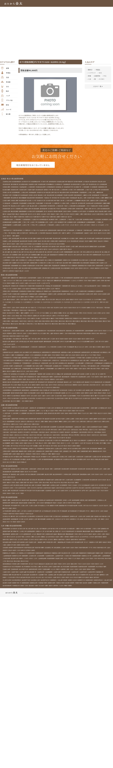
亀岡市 (63, 423)
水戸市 (48, 284)
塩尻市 (96, 370)
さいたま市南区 (16, 303)
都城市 (90, 572)
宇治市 (29, 426)
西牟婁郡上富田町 (25, 462)
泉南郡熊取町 (95, 429)
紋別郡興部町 (16, 192)
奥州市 (9, 236)
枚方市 (59, 440)
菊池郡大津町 (60, 561)
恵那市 (25, 381)
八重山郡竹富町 (7, 586)
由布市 (69, 567)
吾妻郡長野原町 (57, 292)
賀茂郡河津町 (24, 384)
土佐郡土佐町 (82, 519)
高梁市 (5, 485)
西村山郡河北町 (78, 255)
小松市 (5, 345)
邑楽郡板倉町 (24, 295)
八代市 (5, 564)
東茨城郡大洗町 (50, 278)
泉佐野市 (20, 434)
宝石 (7, 86)
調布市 (67, 317)
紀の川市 (9, 464)
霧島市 (92, 580)
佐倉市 (62, 309)
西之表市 (92, 578)
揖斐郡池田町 (45, 378)
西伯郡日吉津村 (15, 471)
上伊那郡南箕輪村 (8, 370)
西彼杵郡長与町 (102, 550)
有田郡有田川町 (68, 462)
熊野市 (5, 412)
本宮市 (73, 269)
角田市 (40, 242)
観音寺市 (9, 511)
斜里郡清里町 (106, 190)
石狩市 (62, 214)
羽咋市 (63, 343)
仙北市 (18, 250)
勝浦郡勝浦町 (34, 503)
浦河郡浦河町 (55, 209)
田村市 (77, 269)
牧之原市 (24, 386)
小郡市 (104, 537)
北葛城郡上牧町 (58, 453)
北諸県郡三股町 (65, 572)
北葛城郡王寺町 (67, 453)
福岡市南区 (62, 542)
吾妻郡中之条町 (52, 295)
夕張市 (75, 206)
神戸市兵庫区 (101, 445)
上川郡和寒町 (65, 190)
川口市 (86, 300)
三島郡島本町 (78, 429)
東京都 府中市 (11, 314)
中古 (105, 76)
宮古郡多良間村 (7, 583)
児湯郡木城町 (57, 570)
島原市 (15, 553)
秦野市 (33, 319)
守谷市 (86, 281)
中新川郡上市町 (26, 340)
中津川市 (38, 381)
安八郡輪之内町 (59, 375)
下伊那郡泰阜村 (7, 359)
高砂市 (82, 445)
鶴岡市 (36, 258)
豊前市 (94, 534)
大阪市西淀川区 (54, 434)
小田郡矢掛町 (70, 482)
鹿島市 (106, 545)
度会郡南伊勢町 (85, 410)
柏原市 (35, 432)
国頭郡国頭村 (90, 583)
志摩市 (38, 412)
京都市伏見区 (44, 426)
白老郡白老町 (16, 212)
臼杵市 (65, 567)
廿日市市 (33, 490)
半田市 (79, 397)
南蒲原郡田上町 (70, 332)
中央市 (54, 356)
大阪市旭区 (42, 434)
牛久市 (5, 284)
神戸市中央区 (19, 448)
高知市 (23, 524)
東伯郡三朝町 (49, 471)
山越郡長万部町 (103, 201)
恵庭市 (66, 214)
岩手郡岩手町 (107, 231)
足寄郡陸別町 (104, 184)
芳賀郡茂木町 (23, 287)
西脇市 (22, 445)
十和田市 (102, 225)
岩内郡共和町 (59, 201)
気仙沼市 (101, 242)
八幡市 (48, 423)
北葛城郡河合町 (40, 453)
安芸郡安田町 (23, 519)
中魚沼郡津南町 (51, 332)
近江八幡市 (90, 415)
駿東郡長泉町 (7, 386)
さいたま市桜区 (36, 303)
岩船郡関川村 (33, 332)
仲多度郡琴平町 (15, 508)
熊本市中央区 (25, 564)
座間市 (9, 319)
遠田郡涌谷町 (108, 239)
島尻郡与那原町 (80, 586)
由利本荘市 (56, 250)
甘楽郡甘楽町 (16, 295)
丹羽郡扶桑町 (98, 392)
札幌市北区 (81, 217)
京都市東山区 (36, 423)
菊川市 (30, 386)
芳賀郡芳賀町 (31, 287)
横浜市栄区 (69, 322)
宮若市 (106, 534)
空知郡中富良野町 (69, 195)
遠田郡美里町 (24, 242)
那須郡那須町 (58, 287)
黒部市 (63, 340)
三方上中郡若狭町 (52, 348)
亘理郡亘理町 (55, 242)
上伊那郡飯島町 (99, 365)
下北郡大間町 (79, 220)
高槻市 (51, 440)
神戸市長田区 (92, 445)
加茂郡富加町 (33, 375)
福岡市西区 (6, 542)
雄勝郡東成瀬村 (7, 247)
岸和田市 (5, 440)
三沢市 (90, 225)
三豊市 (5, 511)
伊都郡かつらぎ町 (36, 462)
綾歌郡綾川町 (63, 508)
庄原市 (12, 490)
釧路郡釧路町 (33, 212)
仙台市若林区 (28, 244)
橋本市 (15, 464)
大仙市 (50, 250)
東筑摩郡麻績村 (62, 359)
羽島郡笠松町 (58, 378)
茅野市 (100, 370)
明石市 (70, 448)
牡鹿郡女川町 (41, 239)
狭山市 (48, 300)
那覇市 (79, 589)
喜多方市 (86, 269)
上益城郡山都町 (97, 559)
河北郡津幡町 (87, 343)
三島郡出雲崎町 (15, 332)
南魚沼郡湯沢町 (61, 332)
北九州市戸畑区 (20, 540)
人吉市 (36, 561)
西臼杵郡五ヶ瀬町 (36, 570)
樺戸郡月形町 (56, 190)
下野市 (5, 289)
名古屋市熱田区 (16, 397)
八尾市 (42, 440)
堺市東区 (86, 432)
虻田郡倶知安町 (7, 212)
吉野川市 (65, 505)
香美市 (5, 524)
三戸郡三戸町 (36, 222)
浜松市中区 (50, 389)
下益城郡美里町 (50, 559)
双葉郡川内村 (67, 261)
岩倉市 (39, 395)
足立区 (52, 314)
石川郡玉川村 (51, 263)
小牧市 (9, 400)
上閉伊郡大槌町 (97, 231)
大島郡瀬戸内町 (43, 578)
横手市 (66, 250)
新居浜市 (22, 516)
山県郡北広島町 (55, 488)
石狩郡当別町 (83, 209)
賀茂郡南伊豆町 (43, 384)
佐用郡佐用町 (49, 442)
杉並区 (77, 314)
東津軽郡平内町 (73, 222)
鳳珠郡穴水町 (15, 343)
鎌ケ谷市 (28, 309)
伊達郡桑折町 (56, 266)
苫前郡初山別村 (7, 181)
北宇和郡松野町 (7, 514)
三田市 (86, 445)
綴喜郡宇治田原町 (50, 421)
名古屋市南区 (15, 400)
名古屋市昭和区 (86, 397)
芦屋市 (63, 445)
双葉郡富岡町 (100, 266)
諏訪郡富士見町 (105, 367)
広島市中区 (76, 490)
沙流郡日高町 (38, 209)
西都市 (58, 572)
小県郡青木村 (56, 362)
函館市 (76, 217)
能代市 (46, 250)
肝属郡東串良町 (66, 575)
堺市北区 (72, 437)
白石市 (69, 242)
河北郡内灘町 (69, 343)
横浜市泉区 (62, 322)
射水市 (84, 340)
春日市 (78, 540)
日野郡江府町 (7, 471)
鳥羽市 (110, 410)
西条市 (17, 516)
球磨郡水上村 (15, 556)
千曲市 (92, 370)
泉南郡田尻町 (19, 429)
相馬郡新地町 (7, 266)
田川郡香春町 (88, 531)
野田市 (75, 309)
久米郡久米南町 (16, 482)
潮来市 (83, 278)
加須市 (68, 300)
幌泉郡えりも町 (42, 195)
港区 (21, 317)
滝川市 (43, 214)
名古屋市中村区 (50, 400)
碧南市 (101, 395)
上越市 (58, 334)
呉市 (103, 490)
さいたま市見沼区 (57, 303)
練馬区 (56, 314)
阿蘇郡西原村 (84, 556)
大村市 (19, 553)
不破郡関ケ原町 (41, 375)
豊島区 (73, 314)
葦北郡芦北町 (15, 561)
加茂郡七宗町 (24, 375)
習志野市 (57, 309)
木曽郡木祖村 (53, 359)
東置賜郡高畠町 (97, 255)
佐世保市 (28, 553)
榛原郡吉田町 (81, 384)
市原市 (49, 309)
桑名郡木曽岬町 (7, 410)
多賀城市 (106, 242)
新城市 (21, 395)
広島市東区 (40, 490)
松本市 (41, 373)
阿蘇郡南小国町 (57, 556)
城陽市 (52, 423)
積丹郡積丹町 (15, 184)
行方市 (92, 278)
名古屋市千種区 (96, 400)
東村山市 (49, 317)
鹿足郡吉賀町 (49, 477)
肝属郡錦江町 (100, 575)
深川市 (56, 212)
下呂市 (93, 378)
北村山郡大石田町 (59, 252)
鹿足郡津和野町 (58, 477)
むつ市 (107, 225)
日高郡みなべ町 (7, 462)
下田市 (75, 384)
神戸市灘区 (108, 445)
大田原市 (14, 289)
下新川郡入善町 (36, 340)
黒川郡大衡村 (24, 239)
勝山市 (77, 348)
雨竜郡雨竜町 (42, 184)
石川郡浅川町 (42, 263)
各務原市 (57, 381)
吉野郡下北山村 (7, 451)
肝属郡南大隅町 (7, 578)
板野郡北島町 (15, 505)
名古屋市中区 (104, 397)
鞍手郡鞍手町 (15, 534)
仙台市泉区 (45, 244)
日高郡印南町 (89, 459)
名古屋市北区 (87, 400)
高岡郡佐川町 (51, 522)
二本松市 (92, 269)
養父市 (72, 442)
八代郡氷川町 (68, 559)
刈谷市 (5, 400)
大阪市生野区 (57, 437)
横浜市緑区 (85, 322)
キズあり (101, 79)
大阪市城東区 (104, 437)
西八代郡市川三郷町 (8, 356)
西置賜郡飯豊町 (69, 252)
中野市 (83, 370)
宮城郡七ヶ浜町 (7, 242)
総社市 (32, 485)
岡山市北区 (72, 485)
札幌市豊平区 (54, 217)
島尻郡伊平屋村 (26, 583)
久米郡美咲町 (86, 482)
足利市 (48, 289)
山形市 (45, 258)
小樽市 (95, 214)
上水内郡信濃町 (80, 365)
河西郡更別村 (15, 187)
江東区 (109, 314)
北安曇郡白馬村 (67, 367)
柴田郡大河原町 (33, 242)
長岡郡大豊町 (91, 519)
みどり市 (5, 298)
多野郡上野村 (7, 292)
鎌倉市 (53, 319)
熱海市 (20, 386)
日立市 (39, 284)
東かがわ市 (90, 508)
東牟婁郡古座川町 (8, 459)
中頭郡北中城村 (70, 586)
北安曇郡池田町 (27, 367)
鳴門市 (71, 505)
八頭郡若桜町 (33, 471)
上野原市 (27, 356)
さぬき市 (102, 508)
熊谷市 (90, 300)
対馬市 (96, 550)
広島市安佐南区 (97, 490)
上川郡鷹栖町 (86, 201)
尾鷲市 (17, 412)
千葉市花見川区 (32, 311)
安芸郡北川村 (7, 519)
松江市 (18, 479)
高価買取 (97, 76)
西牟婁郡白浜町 (82, 462)
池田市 (48, 434)
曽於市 (59, 580)
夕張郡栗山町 (30, 209)
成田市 (66, 309)
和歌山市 (24, 464)
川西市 (5, 448)
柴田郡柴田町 (75, 242)
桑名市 (66, 412)
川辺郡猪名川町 (91, 442)
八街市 (13, 309)
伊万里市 (14, 548)
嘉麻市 (56, 537)
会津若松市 (11, 272)
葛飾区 (48, 314)
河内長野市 (27, 434)
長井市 (109, 255)
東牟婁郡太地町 (18, 459)
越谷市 (26, 300)
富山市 (93, 340)
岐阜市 (66, 381)
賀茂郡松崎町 (16, 384)
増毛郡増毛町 (15, 198)
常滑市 (96, 395)
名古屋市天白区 (40, 400)
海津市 (98, 378)
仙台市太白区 (53, 244)
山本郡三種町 (7, 250)
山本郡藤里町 (38, 247)
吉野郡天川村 (16, 451)
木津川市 (43, 423)
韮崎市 (50, 356)
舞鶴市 (67, 423)
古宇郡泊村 (87, 181)
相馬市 (82, 269)
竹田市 (36, 567)
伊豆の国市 (14, 386)
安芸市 (68, 522)
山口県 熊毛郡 (73, 493)
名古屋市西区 (32, 400)
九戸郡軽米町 (79, 231)
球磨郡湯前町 (40, 556)
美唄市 (75, 212)
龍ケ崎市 (108, 281)
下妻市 (5, 281)
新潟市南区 (86, 334)
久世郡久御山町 (80, 421)
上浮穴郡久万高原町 (26, 514)
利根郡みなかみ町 (72, 295)
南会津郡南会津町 (36, 269)
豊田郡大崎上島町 (29, 488)
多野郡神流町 (15, 292)
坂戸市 (97, 303)
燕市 (54, 334)
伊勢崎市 (32, 298)
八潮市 (5, 306)
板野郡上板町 (85, 503)
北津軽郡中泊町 (82, 222)
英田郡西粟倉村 (7, 482)
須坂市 (9, 373)
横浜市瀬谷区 (77, 322)
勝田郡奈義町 (26, 482)
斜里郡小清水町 (33, 195)
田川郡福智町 (79, 534)
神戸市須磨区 (11, 448)
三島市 (103, 386)
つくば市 (43, 284)
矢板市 (100, 287)
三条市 (72, 334)
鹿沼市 (28, 289)
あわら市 (82, 348)
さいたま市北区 (66, 303)
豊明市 (88, 395)
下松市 (103, 493)
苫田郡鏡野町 (78, 482)
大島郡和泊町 (75, 575)
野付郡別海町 (47, 209)
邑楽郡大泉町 (107, 295)
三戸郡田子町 (71, 220)
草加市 (31, 300)
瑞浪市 (107, 378)
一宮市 (23, 403)
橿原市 (54, 456)
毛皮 (7, 77)
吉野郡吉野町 (7, 453)
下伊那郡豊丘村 (16, 365)
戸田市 (22, 300)
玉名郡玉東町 (75, 556)
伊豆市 (93, 384)
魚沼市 (10, 334)
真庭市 (18, 485)
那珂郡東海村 (66, 281)
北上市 (5, 236)
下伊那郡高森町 (57, 367)
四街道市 (22, 309)
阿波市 (55, 505)
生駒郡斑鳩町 (85, 453)
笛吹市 (79, 356)
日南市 (81, 572)
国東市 (56, 567)
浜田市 (9, 479)
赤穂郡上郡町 (33, 442)
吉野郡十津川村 (67, 451)
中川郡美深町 (105, 195)
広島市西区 (88, 490)
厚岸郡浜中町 (56, 198)
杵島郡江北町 (33, 545)
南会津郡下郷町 (67, 263)
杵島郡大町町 (16, 545)
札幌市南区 (22, 217)
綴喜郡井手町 (41, 421)
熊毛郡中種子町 (16, 578)
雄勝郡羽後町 (94, 247)
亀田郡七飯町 (7, 214)
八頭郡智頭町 (58, 471)
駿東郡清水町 (99, 384)
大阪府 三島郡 (86, 429)
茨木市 (46, 440)
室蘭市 (90, 214)
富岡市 (96, 295)
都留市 (59, 356)
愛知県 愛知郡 (15, 395)
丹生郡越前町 (71, 348)
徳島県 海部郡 (23, 505)
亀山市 (48, 412)
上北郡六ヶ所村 (63, 222)
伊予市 (88, 514)
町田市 (63, 317)
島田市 (81, 386)
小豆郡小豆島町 (33, 508)
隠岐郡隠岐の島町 (86, 477)
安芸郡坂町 (38, 488)
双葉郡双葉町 (77, 263)
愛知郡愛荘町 (40, 415)
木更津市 (84, 309)
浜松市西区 (93, 386)
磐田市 (19, 389)
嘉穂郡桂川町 (106, 531)
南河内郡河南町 (45, 429)
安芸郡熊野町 (64, 488)
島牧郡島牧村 (53, 181)
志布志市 (33, 580)
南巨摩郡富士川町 (106, 354)
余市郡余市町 (41, 212)
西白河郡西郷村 (66, 269)
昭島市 (5, 314)
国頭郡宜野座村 (99, 583)
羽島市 (29, 381)
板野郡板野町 (93, 503)
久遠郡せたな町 (33, 206)
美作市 (101, 482)
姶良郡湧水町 (34, 578)
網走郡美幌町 (24, 212)
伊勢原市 (19, 319)
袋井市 (51, 386)
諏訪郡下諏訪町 (51, 370)
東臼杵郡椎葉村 (26, 570)
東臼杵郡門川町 (23, 572)
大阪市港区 (6, 434)
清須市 (43, 395)
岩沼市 (87, 242)
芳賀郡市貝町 (15, 287)
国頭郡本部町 (61, 586)
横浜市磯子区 (23, 325)
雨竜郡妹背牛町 (69, 187)
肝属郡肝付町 (85, 578)
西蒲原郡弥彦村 (42, 332)
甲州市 (63, 356)
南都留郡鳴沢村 (46, 354)
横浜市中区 (48, 325)
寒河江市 (18, 258)
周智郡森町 (61, 384)
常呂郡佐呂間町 (65, 198)
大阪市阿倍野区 (84, 434)
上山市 (5, 258)
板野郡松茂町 (7, 505)
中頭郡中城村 (89, 586)
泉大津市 (48, 432)
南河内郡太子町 (36, 429)
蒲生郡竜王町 (31, 415)
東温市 (107, 514)
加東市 (17, 445)
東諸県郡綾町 (75, 570)
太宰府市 (28, 540)
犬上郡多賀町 (15, 415)
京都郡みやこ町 (40, 534)
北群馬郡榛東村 (43, 295)
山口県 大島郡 (60, 493)
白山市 (9, 345)
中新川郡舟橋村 (7, 340)
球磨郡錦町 (25, 559)
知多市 (29, 397)
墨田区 (5, 317)
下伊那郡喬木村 (7, 365)
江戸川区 (42, 314)
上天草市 (26, 561)
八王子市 (37, 314)
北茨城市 (25, 281)
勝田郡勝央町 (42, 482)
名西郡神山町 (42, 503)
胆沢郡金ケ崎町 (15, 233)
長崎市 (33, 553)
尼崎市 (79, 448)
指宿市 (68, 580)
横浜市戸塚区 (108, 322)
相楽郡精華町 (17, 423)
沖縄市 (75, 589)
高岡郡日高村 (99, 519)
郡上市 (5, 381)
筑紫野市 (72, 540)
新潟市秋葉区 (94, 334)
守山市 (85, 415)
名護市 (55, 589)
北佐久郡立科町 (53, 365)
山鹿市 (83, 561)
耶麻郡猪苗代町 (83, 266)
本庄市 (64, 300)
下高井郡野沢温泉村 (8, 362)
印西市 (9, 309)
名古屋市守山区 (78, 400)
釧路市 (32, 217)
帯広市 (28, 217)
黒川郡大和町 (46, 242)
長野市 (45, 373)
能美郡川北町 (7, 343)
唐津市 (23, 548)
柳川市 (9, 540)
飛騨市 (52, 378)
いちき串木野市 (11, 580)
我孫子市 (33, 309)
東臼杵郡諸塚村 (16, 570)
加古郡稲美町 (83, 442)
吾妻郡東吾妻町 (33, 295)
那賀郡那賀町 (59, 503)
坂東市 (30, 281)
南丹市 (101, 421)
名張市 (52, 412)
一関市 (13, 236)
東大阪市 (69, 440)
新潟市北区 (6, 337)
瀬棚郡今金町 (7, 201)
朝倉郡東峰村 (7, 531)
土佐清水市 (58, 522)
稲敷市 (110, 278)
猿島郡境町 (77, 278)
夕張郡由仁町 (48, 198)
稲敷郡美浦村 (23, 278)
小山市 (53, 289)
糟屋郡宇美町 (41, 537)
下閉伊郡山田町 (33, 233)
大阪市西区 (6, 437)
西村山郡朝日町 (88, 252)
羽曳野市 (62, 434)
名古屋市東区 (59, 397)
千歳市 (70, 214)
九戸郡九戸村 (35, 231)
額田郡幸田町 (49, 395)
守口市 (43, 432)
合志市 (66, 561)
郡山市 (22, 272)
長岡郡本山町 (74, 519)
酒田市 (32, 258)
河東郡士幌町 (23, 201)
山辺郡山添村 (59, 451)
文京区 (13, 317)
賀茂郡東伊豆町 (52, 384)
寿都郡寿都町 (81, 190)
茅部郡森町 (75, 209)
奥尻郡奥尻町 (40, 190)
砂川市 (106, 209)
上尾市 (35, 300)
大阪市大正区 (67, 432)
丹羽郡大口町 (72, 392)
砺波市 (67, 340)
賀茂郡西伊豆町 (33, 384)
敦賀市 (100, 348)
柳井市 (80, 493)
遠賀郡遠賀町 (31, 534)
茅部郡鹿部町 (33, 192)
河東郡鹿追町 (74, 198)
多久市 (87, 545)
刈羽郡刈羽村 (7, 332)
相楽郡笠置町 (7, 421)
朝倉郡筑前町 (71, 534)
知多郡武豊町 (32, 395)
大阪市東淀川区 (12, 440)
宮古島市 (50, 589)
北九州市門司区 (84, 540)
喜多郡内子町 (56, 514)
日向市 (72, 572)
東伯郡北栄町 (91, 471)
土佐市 (108, 522)
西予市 (98, 514)
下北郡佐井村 (35, 220)
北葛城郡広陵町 (7, 456)
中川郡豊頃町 (95, 187)
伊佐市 (18, 580)
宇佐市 (80, 567)
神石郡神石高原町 (19, 488)
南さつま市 (45, 580)
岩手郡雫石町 (24, 233)
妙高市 (106, 332)
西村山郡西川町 (40, 252)
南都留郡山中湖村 (66, 354)
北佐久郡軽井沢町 (71, 370)
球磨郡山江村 (23, 556)
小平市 (59, 317)
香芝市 (39, 456)
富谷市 (5, 244)
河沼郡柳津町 (75, 261)
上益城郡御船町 (106, 559)
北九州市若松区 (50, 540)
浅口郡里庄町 (34, 482)
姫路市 (83, 448)
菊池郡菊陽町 (51, 561)
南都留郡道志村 (37, 354)
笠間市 (104, 281)
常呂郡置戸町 (78, 187)
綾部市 (105, 421)
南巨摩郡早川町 (27, 354)
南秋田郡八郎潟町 (65, 247)
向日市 (10, 423)
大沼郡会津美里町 (56, 269)
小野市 (50, 445)
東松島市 (82, 242)
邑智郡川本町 (24, 477)
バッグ (8, 96)
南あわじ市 (36, 445)
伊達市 (107, 269)
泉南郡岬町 (54, 429)
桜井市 (23, 456)
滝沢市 (101, 233)
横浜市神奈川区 (63, 325)
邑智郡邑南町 (76, 477)
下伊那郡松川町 (77, 367)
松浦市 (68, 550)
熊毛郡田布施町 (40, 493)
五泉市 (30, 334)
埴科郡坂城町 (17, 370)
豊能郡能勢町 (27, 429)
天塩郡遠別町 (23, 187)
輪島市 (75, 343)
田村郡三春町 (17, 269)
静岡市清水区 (38, 389)
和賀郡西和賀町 (52, 231)
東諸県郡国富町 (33, 572)
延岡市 (85, 572)
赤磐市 (22, 485)
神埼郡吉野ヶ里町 (52, 545)
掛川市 (99, 386)
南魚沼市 (41, 334)
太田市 (37, 298)
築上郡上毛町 (38, 531)
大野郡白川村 (7, 375)
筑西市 (9, 284)
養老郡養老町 (66, 378)
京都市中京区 (104, 423)
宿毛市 (91, 522)
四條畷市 (106, 429)
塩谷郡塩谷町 (7, 287)
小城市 (5, 548)
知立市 (5, 397)
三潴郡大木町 (80, 531)
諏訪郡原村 (71, 365)
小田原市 (43, 319)
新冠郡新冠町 (31, 201)
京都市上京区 (73, 423)
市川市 (94, 309)
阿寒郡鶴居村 (51, 184)
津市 (78, 412)
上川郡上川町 (92, 192)
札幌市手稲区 (15, 217)
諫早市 (23, 553)
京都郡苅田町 (49, 537)
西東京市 (30, 317)
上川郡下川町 (89, 190)
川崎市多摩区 (7, 322)
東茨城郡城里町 (69, 278)
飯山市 (44, 370)
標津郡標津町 (40, 198)
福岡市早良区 (13, 542)
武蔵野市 (27, 314)
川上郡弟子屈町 (73, 203)
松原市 (105, 434)
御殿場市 (75, 386)
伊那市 (110, 370)
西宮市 (75, 448)
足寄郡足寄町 (40, 203)
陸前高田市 (50, 233)
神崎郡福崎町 (66, 442)
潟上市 (32, 250)
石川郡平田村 (59, 263)
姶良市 (77, 580)
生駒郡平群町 (49, 453)
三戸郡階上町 (7, 225)
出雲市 (13, 479)
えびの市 (53, 572)
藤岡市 (14, 298)
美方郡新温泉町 (23, 442)
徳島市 (79, 505)
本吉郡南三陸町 (74, 239)
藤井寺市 (21, 432)
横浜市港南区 (99, 322)
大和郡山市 (44, 456)
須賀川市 (5, 272)
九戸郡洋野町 (42, 233)
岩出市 (5, 464)
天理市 (34, 456)
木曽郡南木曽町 (46, 362)
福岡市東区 (83, 542)
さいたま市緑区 (7, 303)
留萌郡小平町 (48, 190)
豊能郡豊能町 (70, 429)
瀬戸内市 (27, 485)
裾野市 (39, 386)
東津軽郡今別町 (53, 220)
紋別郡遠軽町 (49, 212)
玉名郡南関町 (41, 559)
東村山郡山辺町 (45, 255)
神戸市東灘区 (39, 448)
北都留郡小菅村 (18, 354)
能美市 (93, 343)
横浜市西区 (55, 325)
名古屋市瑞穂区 (72, 397)
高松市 (19, 511)
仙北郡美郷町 (102, 247)
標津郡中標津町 (68, 212)
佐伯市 (89, 567)
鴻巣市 (44, 300)
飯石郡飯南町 (32, 477)
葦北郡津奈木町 (66, 556)
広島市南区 (69, 490)
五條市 (14, 456)
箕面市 (12, 437)
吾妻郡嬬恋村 (92, 292)
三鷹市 (22, 314)
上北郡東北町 (51, 225)
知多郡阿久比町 (81, 392)
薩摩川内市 (82, 580)
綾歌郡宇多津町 (54, 508)
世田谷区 (90, 314)
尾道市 (54, 490)
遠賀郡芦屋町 (7, 534)
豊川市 (71, 400)
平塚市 (57, 319)
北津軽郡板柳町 (102, 222)
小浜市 (91, 348)
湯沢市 (42, 250)
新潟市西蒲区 (78, 334)
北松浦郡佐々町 (49, 550)
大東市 (39, 432)
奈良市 (59, 456)
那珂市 (82, 281)
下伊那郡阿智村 (26, 365)
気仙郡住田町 (44, 231)
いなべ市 (43, 412)
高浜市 (92, 395)
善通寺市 (96, 508)
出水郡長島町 (26, 578)
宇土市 (75, 561)
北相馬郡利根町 (32, 278)
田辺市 (19, 464)
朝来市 (76, 442)
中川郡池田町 (15, 203)
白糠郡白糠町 (7, 206)
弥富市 (26, 395)
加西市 (26, 445)
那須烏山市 (75, 287)
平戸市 (91, 550)
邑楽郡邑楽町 (82, 295)
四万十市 (9, 524)
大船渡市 (87, 233)
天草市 (97, 561)
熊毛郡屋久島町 (62, 578)
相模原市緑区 (87, 319)
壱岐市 (73, 550)
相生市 (99, 442)
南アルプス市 (89, 356)
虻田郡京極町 (7, 190)
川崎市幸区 (30, 322)
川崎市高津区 (15, 322)
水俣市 (31, 561)
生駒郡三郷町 (77, 453)
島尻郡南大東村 (36, 583)
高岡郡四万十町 (75, 522)
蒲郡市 (9, 397)
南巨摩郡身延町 (96, 354)
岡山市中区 (58, 485)
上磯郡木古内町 (87, 195)
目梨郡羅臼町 (16, 195)
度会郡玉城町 (77, 410)
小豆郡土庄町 (24, 508)
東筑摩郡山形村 (63, 365)
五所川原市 (96, 225)
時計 (7, 91)
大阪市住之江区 (18, 437)
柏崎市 (68, 334)
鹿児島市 (97, 580)
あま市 (40, 397)
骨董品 (8, 73)
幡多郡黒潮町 (42, 522)
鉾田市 (35, 281)
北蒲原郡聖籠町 (90, 332)
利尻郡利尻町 (7, 184)
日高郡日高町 (72, 459)
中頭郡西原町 (7, 589)
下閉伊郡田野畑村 (17, 231)
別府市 (98, 567)
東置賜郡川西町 (63, 255)
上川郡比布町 (24, 192)
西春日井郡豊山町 (45, 392)
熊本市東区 (17, 564)
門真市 (30, 432)
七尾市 (97, 343)
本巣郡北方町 (15, 378)
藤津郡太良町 (24, 545)
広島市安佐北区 (60, 490)
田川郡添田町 (71, 531)
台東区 (9, 317)
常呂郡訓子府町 (7, 195)
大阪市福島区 (103, 432)
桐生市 (27, 298)
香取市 (5, 309)
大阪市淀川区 (30, 440)
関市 (42, 381)
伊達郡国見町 (31, 266)
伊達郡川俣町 (92, 266)
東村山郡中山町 (26, 255)
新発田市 (62, 334)
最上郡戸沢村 (23, 252)
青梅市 (18, 314)
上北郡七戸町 (34, 225)
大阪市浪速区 (34, 434)
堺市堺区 (77, 437)
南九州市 (38, 580)
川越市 (105, 300)
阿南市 (75, 505)
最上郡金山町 (31, 252)
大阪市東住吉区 (47, 437)
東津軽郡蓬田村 (44, 220)
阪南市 (101, 429)
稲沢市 (93, 397)
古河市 (22, 284)
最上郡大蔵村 (7, 252)
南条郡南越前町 (25, 348)
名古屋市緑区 (7, 403)
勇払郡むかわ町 (23, 206)
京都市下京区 (81, 423)
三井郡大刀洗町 (97, 531)
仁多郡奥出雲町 (67, 477)
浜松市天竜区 (45, 386)
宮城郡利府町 (63, 242)
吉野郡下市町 (86, 451)
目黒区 (100, 314)
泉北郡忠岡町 (61, 429)
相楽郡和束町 (33, 421)
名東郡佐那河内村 (16, 503)
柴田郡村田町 (57, 239)
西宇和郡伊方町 (37, 514)
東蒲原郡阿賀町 (80, 332)
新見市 (105, 482)
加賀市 (107, 343)
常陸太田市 (50, 281)
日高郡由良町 (56, 459)
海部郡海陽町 (76, 503)
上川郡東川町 (82, 203)
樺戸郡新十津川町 (68, 201)
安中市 (10, 298)
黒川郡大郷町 (32, 239)
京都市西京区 (15, 426)
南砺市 (80, 340)
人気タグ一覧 (98, 86)
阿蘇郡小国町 (100, 556)
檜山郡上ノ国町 (82, 198)
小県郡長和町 (45, 365)
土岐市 (13, 381)
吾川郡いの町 (97, 522)
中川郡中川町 (45, 181)
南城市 (31, 589)
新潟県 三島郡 (24, 332)
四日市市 (82, 412)
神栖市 (13, 284)
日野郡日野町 (24, 471)
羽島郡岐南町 (83, 378)
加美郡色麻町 (16, 239)
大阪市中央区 (33, 437)
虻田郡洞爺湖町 (90, 206)
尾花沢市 (71, 255)
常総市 (91, 281)
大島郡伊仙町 (84, 575)
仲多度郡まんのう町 (44, 508)
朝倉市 (91, 537)
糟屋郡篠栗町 (7, 537)
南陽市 (9, 258)
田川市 (87, 537)
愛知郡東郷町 (7, 395)
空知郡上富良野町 (8, 209)
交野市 (60, 432)
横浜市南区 (41, 325)
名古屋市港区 (24, 400)
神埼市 (110, 545)
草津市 (5, 418)
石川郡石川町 (108, 266)
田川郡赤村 (14, 531)
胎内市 (101, 332)
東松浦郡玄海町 (7, 545)
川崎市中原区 (23, 322)
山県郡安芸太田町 (8, 488)
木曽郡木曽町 (86, 367)
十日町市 (35, 334)
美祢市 (67, 493)
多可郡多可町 (58, 442)
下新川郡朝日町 (16, 340)
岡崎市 (27, 403)
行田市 (81, 300)
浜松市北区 (61, 386)
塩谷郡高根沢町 (92, 287)
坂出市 (107, 508)
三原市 (29, 490)
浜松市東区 (109, 386)
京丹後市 (5, 423)
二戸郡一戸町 (7, 233)
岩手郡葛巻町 (71, 231)
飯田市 (28, 373)
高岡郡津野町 (7, 522)
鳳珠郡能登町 (48, 343)
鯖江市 (96, 348)
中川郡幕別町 (101, 212)
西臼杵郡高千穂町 (102, 570)
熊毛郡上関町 (7, 493)
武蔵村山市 (36, 317)
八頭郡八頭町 (107, 471)
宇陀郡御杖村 (41, 451)
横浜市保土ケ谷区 (32, 325)
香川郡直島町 (7, 508)
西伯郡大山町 (99, 471)
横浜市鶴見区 (73, 325)
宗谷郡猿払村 (59, 184)
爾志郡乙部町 (51, 192)
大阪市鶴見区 (75, 434)
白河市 (103, 269)
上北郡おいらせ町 (68, 225)
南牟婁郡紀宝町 (59, 410)
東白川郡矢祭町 (25, 263)
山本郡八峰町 (75, 247)
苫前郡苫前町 (23, 190)
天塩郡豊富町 (84, 192)
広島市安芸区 (22, 490)
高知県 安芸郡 (84, 522)
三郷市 (102, 303)
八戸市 (9, 228)
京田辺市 (23, 423)
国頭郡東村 (54, 583)
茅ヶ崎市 (38, 319)
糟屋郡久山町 (47, 531)
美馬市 (42, 505)
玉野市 (41, 485)
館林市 (23, 298)
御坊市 (75, 462)
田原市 (83, 395)
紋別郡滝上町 (60, 187)
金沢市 (13, 345)
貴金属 (8, 82)
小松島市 (60, 505)
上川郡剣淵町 (86, 187)
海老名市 (14, 319)
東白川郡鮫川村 (50, 261)
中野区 (81, 314)
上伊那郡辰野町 (37, 370)
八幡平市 (64, 233)
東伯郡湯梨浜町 (7, 474)
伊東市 (56, 386)
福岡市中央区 (44, 542)
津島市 (105, 395)
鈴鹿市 (74, 412)
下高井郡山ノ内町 (95, 367)
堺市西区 (26, 437)
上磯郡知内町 (100, 192)
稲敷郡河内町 (15, 278)
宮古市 (105, 233)
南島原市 (5, 553)
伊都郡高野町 (27, 459)
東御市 (87, 370)
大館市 (62, 250)
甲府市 (100, 356)
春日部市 (53, 300)
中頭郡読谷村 (24, 589)
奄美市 (51, 580)
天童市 (28, 258)
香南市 (15, 524)
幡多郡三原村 (15, 519)
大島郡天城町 (58, 575)
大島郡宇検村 (15, 575)
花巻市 (109, 233)
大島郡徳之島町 (52, 578)
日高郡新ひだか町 (87, 212)
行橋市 (33, 540)
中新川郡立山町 (45, 340)
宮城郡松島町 (100, 239)
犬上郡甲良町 (7, 415)
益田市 (5, 479)
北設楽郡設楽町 (34, 392)
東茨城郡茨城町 (98, 278)
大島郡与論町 (23, 575)
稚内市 (17, 214)
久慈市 (92, 233)
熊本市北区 (10, 564)
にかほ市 (13, 250)
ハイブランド (92, 73)
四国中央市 (11, 516)
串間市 (40, 572)
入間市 (18, 300)
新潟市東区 (13, 337)
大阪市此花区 (75, 432)
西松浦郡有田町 (79, 545)
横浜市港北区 (7, 325)
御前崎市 (88, 384)
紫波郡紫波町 (80, 233)
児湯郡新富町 (15, 572)
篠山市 (46, 445)
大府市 (48, 397)
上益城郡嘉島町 (7, 559)
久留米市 (68, 542)
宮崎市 (94, 572)
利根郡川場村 (31, 292)
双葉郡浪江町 (46, 269)
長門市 (84, 493)
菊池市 (79, 561)
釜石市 (96, 233)
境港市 (22, 474)
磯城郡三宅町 (103, 451)
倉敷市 (77, 485)
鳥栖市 (19, 548)
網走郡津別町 (31, 198)
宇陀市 (105, 453)
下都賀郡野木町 (66, 287)
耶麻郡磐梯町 (59, 261)
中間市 (77, 537)
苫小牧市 (79, 214)
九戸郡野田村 (27, 231)
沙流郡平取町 (92, 198)
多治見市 (51, 381)
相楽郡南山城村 (23, 421)
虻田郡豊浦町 (59, 195)
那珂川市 (81, 537)
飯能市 (73, 300)
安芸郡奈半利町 (48, 519)
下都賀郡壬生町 (106, 287)
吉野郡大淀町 (31, 453)
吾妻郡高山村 (40, 292)
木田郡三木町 (83, 508)
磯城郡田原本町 (98, 453)
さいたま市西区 (86, 303)
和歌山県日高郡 (100, 462)
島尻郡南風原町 (15, 589)
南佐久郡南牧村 (71, 359)
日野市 (54, 317)
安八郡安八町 (94, 375)
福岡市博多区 (75, 542)
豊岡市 (59, 445)
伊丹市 (25, 448)
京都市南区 (89, 423)
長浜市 (106, 415)
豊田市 (32, 403)
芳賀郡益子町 (49, 287)
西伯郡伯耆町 (66, 471)
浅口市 (110, 482)
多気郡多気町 (68, 410)
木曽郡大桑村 (28, 362)
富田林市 (68, 434)
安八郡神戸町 (103, 375)
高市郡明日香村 (77, 451)
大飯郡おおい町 (15, 348)
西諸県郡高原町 (83, 570)
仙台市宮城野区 (37, 244)
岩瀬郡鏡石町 (65, 266)
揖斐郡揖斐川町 (32, 378)
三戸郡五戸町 (42, 225)
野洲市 (76, 415)
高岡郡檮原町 (66, 519)
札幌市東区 (70, 217)
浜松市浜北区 (69, 386)
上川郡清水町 (68, 206)
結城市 (39, 281)
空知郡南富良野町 (41, 187)
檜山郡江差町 (42, 206)
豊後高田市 (42, 567)
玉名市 (88, 561)
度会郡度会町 (16, 410)
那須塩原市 (34, 289)
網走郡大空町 (94, 201)
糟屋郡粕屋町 (70, 537)
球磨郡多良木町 (16, 559)
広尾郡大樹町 (15, 201)
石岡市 (99, 281)
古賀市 (100, 537)
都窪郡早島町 (51, 482)
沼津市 (23, 389)
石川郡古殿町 (93, 261)
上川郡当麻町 (78, 201)
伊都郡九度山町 (36, 459)
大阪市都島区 (98, 434)
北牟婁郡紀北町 (103, 410)
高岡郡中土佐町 (33, 522)
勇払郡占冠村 (103, 181)
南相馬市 (98, 269)
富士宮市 (5, 389)
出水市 (72, 580)
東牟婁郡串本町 (58, 462)
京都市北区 (96, 423)
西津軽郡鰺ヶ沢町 (54, 222)
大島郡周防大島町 (50, 493)
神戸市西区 (59, 448)
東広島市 (82, 490)
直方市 (13, 540)
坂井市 (109, 348)
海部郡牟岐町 (26, 503)
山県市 (89, 378)
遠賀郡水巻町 (15, 537)
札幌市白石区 (46, 217)
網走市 (30, 214)
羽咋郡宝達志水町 (24, 343)
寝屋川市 (37, 440)
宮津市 (87, 421)
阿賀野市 (15, 334)
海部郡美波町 (51, 503)
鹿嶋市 (95, 281)
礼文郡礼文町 (85, 184)
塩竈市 (92, 242)
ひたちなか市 (32, 284)
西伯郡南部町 (74, 471)
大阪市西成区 (65, 437)
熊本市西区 (102, 561)
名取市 (13, 244)
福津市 (95, 537)
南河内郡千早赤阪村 (8, 429)
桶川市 (9, 300)
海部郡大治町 (90, 392)
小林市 (77, 572)
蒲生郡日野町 (57, 415)
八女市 (5, 540)
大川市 (21, 537)
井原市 (13, 485)
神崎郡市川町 (15, 442)
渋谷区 (86, 314)
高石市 (12, 432)
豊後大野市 (75, 567)
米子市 (31, 474)
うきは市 (64, 534)
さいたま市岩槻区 (98, 300)
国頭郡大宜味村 (73, 583)
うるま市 (70, 589)
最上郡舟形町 (49, 252)
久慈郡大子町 (41, 278)
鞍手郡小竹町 (55, 531)
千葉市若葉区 (7, 311)
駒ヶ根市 (105, 370)
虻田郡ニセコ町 (40, 201)
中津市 (94, 567)
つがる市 (80, 225)
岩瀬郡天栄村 (16, 263)
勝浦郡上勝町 (7, 503)
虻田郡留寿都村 (23, 184)
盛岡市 (18, 236)
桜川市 (106, 278)
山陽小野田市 (94, 493)
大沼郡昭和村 (7, 261)
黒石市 (86, 225)
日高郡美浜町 (80, 459)
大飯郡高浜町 (42, 348)
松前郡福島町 (24, 195)
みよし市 (74, 395)
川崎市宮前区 (104, 319)
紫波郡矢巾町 (57, 233)
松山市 (32, 516)
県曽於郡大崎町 (71, 578)
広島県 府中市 (95, 488)
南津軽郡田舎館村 (89, 220)
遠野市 (69, 233)
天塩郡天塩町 (31, 190)
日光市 (24, 289)
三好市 (38, 505)
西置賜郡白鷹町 (36, 255)
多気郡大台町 (51, 410)
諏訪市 (13, 373)
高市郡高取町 (95, 451)
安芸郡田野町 (31, 519)
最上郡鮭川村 (15, 252)
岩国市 (5, 496)
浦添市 (59, 589)
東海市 (65, 397)
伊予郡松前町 (82, 514)
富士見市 (106, 303)
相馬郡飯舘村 (101, 261)
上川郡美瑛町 (81, 206)
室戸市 (64, 522)
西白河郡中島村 (84, 261)
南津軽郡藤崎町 (15, 225)
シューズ (8, 109)
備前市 (9, 485)
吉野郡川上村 (33, 451)
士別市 (110, 209)
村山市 (105, 255)
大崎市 (18, 244)
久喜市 (5, 300)
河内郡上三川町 (83, 287)
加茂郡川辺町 (77, 375)
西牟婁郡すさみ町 (46, 459)
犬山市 (109, 395)
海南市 (107, 462)
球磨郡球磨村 (31, 556)
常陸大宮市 (19, 281)
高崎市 (46, 298)
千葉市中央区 (23, 311)
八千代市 (39, 309)
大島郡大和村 (7, 575)
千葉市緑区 (108, 309)
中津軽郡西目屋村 (8, 220)
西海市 (77, 550)
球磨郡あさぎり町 (87, 559)
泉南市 (16, 432)
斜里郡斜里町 (17, 209)
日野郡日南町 (41, 471)
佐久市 (32, 373)
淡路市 (30, 445)
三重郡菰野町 (32, 412)
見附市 (20, 334)
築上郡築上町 (57, 534)
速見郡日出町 (50, 567)
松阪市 (70, 412)
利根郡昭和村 (66, 292)
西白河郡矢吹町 (26, 269)
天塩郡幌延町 (67, 184)
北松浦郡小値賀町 (8, 550)
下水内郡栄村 (35, 359)
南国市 (19, 524)
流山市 (45, 309)
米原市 (63, 415)
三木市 (77, 445)
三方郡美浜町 (34, 348)
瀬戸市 (98, 397)
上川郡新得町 (23, 203)
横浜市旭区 (92, 322)
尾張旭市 (23, 397)
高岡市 (89, 340)
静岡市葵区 (57, 389)
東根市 (23, 258)
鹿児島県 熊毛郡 (25, 580)
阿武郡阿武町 (15, 493)
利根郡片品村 (48, 292)
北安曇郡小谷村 (91, 359)
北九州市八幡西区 (53, 542)
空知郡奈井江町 (49, 201)
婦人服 (8, 114)
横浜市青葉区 (55, 322)
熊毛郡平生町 (31, 493)
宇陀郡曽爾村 (24, 451)
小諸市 (5, 373)
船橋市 (89, 309)
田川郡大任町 (22, 531)
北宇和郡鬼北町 (46, 514)
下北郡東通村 (98, 220)
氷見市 (76, 340)
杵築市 (60, 567)
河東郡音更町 (37, 214)
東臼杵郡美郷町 (65, 570)
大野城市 (67, 540)
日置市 (64, 580)
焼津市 (10, 389)
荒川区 (65, 314)
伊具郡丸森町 (92, 239)
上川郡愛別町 (31, 187)
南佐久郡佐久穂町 (47, 367)
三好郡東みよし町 (102, 503)
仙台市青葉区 (61, 244)
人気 (89, 79)
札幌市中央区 (62, 217)
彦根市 (110, 415)
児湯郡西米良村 (7, 570)
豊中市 (64, 440)
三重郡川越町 (95, 410)
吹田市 (55, 440)
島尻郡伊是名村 (45, 583)
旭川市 (87, 217)
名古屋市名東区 (60, 400)
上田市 (36, 373)
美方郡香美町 (41, 442)
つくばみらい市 (75, 281)
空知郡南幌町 (31, 203)
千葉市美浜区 (100, 309)
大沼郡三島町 (15, 261)
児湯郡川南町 (7, 572)
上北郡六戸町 (44, 222)
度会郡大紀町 (24, 410)
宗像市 (62, 540)
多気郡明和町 (11, 412)
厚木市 (25, 319)
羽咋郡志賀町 (56, 343)
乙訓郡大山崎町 (70, 421)
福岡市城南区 (99, 540)
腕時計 (90, 70)
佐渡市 (50, 334)
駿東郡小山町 (68, 384)
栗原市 (96, 242)
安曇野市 (22, 373)
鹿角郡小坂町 (56, 247)
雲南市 (98, 477)
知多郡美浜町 (64, 392)
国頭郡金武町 (44, 586)
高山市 (33, 381)
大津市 (9, 418)
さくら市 (9, 289)
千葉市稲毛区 (15, 311)
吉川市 (93, 303)
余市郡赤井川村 (26, 181)
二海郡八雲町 (99, 209)
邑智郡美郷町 (41, 477)
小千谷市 (5, 334)
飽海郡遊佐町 (54, 255)
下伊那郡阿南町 (94, 362)
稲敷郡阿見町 (58, 281)
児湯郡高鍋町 (47, 572)
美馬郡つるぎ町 (67, 503)
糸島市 (58, 540)
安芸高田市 (6, 490)
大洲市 (103, 514)
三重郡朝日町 (33, 410)
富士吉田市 (73, 356)
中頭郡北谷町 (107, 586)
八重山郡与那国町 (63, 583)
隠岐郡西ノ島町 (15, 477)
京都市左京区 (23, 426)
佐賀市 (28, 548)
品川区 (104, 314)
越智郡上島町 (16, 514)
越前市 (104, 348)
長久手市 (68, 395)
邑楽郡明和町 (100, 292)
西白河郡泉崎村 (85, 263)
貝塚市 (81, 432)
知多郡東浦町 (57, 395)
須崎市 (103, 522)
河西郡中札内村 (41, 192)
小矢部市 (53, 340)
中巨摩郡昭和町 (19, 356)
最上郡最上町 (107, 252)
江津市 (94, 477)
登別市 (52, 214)
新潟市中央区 (27, 337)
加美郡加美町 (16, 242)
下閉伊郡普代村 (7, 231)
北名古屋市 (34, 397)
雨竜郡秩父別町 (33, 184)
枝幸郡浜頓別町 (74, 192)
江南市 (53, 397)
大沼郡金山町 (31, 261)
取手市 (18, 284)
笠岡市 (36, 485)
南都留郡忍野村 (86, 354)
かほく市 (80, 343)
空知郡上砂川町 (7, 192)
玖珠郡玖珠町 (24, 567)
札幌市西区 (38, 217)
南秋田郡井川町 (46, 247)
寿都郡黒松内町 (103, 187)
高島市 (67, 415)
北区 (69, 314)
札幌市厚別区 (7, 217)
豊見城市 (40, 589)
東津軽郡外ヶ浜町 (8, 222)
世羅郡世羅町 (46, 488)
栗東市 (80, 415)
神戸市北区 (31, 448)
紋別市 (95, 212)
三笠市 (97, 206)
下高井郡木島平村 (65, 362)
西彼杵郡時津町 (84, 550)
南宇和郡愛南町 (73, 514)
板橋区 (61, 314)
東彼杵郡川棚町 (39, 550)
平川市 (76, 225)
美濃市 (39, 378)
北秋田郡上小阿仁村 (28, 247)
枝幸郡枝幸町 (91, 203)
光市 (99, 493)
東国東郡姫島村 (7, 567)
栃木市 (44, 289)
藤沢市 (49, 319)
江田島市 (75, 488)
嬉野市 (102, 545)
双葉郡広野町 (34, 263)
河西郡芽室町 (91, 209)
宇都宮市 (57, 289)
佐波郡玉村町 (90, 295)
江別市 (75, 214)
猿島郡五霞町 (7, 278)
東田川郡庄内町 (88, 255)
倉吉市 (27, 474)
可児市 (46, 381)
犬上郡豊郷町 (23, 415)
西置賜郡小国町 (16, 255)
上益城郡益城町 (42, 561)
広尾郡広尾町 (7, 203)
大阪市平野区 (22, 440)
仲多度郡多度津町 (73, 508)
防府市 (107, 493)
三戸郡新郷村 (17, 220)
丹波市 (41, 445)
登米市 (9, 244)
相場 (89, 76)
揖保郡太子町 (105, 442)
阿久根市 (97, 578)
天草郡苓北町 (108, 556)
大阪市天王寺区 (94, 432)
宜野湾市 (64, 589)
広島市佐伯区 (47, 490)
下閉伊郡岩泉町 (88, 231)
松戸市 (79, 309)
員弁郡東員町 (24, 412)
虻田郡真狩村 (95, 181)
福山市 (107, 490)
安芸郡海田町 (87, 488)
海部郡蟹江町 (107, 392)
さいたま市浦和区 (26, 303)
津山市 (52, 485)
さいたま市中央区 (46, 303)
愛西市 (79, 395)
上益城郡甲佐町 (59, 559)
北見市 (107, 214)
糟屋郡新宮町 (100, 534)
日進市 (44, 397)
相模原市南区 (69, 319)
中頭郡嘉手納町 (52, 586)
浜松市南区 (86, 386)
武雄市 (9, 548)
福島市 (17, 272)
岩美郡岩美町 (82, 471)
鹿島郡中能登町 (39, 343)
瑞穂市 (9, 381)
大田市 (107, 477)
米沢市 (41, 258)
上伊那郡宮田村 (89, 365)
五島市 (109, 550)
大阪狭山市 (6, 432)
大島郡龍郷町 (49, 575)
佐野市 (40, 289)
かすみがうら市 (11, 281)
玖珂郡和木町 (23, 493)
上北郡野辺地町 (25, 225)
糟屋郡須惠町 (87, 534)
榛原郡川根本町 (7, 384)
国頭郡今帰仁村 (26, 586)
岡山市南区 (65, 485)
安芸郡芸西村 (58, 519)
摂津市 (26, 432)
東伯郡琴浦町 (16, 474)
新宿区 (18, 317)
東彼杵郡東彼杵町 (19, 550)
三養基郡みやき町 (94, 545)
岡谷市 (18, 373)
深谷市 (39, 300)
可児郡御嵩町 (7, 378)
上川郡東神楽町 (51, 206)
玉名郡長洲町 (7, 561)
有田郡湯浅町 (16, 462)
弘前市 (5, 228)
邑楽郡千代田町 (7, 295)
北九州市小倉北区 (34, 542)
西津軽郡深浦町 (17, 222)
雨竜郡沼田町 (15, 190)
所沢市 (77, 300)
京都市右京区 (36, 426)
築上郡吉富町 (30, 531)
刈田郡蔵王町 (65, 239)
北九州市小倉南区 (23, 542)
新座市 (13, 300)
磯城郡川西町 (23, 453)
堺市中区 (91, 434)
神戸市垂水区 (51, 448)
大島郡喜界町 (92, 575)
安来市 (102, 477)
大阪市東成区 (13, 434)
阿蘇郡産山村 (7, 556)
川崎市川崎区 (38, 322)
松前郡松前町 (99, 203)
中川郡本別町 (56, 203)
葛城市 (18, 456)
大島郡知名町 (41, 575)
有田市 (89, 462)
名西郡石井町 (32, 505)
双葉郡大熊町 (48, 266)
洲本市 (67, 445)
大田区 (96, 314)
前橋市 (42, 298)
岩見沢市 (85, 214)
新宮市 (94, 462)
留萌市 (79, 212)
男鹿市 (23, 250)
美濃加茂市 (19, 381)
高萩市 (87, 278)
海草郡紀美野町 (107, 459)
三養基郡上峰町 (41, 545)
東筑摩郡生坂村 (26, 359)
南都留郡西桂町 (56, 354)
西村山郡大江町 (7, 255)
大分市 (102, 567)
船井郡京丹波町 (60, 421)
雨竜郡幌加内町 (36, 181)
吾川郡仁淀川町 (23, 522)
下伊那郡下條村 (81, 359)
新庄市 (13, 258)
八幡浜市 (93, 514)
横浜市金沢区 (15, 325)
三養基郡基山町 (61, 545)
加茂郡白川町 (50, 375)
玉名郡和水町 (33, 559)
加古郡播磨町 (11, 445)
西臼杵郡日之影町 (47, 570)
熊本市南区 (109, 561)
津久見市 (31, 567)
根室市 (107, 212)
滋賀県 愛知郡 (48, 415)
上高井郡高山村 (36, 365)
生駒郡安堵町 (15, 453)
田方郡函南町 (108, 384)
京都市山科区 (7, 426)
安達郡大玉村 (104, 263)
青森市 (13, 228)
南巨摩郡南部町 (77, 354)
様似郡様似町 (79, 195)
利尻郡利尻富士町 (94, 184)
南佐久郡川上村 (100, 359)
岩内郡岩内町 (63, 209)
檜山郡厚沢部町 (65, 192)
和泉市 (90, 437)
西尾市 (110, 397)
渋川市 (18, 298)
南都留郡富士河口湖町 (40, 356)
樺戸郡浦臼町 (70, 181)
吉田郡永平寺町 (62, 348)
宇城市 (70, 561)
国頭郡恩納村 (35, 586)
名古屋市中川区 (105, 400)
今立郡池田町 (7, 348)
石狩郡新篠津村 (51, 187)
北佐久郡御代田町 (27, 370)
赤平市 (24, 209)
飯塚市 (106, 540)
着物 (7, 68)
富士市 (44, 389)
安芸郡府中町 (104, 488)
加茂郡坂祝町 (68, 375)
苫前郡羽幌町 (48, 203)
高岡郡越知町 (15, 522)
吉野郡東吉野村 (50, 451)
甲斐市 (95, 356)
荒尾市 (92, 561)
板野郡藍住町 (49, 505)
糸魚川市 (25, 334)
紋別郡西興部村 (16, 181)
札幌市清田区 (101, 214)
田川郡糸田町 (63, 531)
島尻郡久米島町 (16, 586)
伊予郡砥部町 (64, 514)
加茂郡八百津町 (85, 375)
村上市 (46, 334)
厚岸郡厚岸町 (60, 206)
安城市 (67, 400)
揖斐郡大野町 (23, 378)
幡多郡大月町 (107, 519)
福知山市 (57, 423)
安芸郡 (110, 488)
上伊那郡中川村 (37, 362)
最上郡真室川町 (97, 252)
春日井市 (13, 403)
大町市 (79, 370)
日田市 (85, 567)
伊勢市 (61, 412)
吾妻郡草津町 (84, 292)
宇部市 (13, 496)
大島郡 (55, 580)
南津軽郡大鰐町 (27, 222)
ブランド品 (9, 100)
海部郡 (64, 395)
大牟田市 (92, 540)
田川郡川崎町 (49, 534)
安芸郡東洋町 (40, 519)
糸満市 (45, 589)
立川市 (32, 314)
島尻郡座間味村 (16, 583)
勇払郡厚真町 (51, 195)
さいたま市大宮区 (76, 303)
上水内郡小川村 (44, 359)
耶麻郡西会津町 (95, 263)
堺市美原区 (54, 432)
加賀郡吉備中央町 (60, 482)
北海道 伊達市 (24, 214)
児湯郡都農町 (92, 570)
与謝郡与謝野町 (94, 421)
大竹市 (80, 488)
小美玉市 (44, 281)
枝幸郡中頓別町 (78, 181)
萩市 (88, 493)
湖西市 (34, 386)
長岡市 (34, 337)
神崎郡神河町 (7, 442)
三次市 (16, 490)
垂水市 (79, 578)
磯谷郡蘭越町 (23, 198)
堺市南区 (40, 437)
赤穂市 (54, 445)
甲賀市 (96, 415)
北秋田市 (36, 250)
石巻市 (22, 244)
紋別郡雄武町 (97, 195)
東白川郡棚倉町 (73, 266)
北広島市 (56, 214)
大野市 (87, 348)
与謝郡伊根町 (15, 421)
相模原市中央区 (78, 319)
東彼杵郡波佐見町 (29, 550)
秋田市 (70, 250)
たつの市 (72, 445)
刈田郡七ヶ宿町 (7, 239)
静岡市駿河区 (30, 389)
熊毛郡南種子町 (32, 575)
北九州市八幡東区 (40, 540)
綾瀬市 (5, 319)
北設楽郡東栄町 (16, 392)
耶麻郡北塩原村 (40, 261)
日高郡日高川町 (97, 459)
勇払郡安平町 (15, 206)
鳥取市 (36, 474)
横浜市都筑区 (47, 322)
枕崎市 (5, 580)
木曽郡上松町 (104, 362)
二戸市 (74, 233)
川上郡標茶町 (65, 203)
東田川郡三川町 (78, 252)
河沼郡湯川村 (23, 261)
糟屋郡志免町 (62, 537)
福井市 (5, 351)
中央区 (25, 317)
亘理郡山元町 (83, 239)
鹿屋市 (88, 580)
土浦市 (26, 284)
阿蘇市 (21, 561)
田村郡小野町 (40, 266)
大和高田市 (28, 456)
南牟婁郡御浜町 (41, 410)
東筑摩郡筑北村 (75, 362)
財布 (7, 105)
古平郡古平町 (98, 190)
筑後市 (109, 537)
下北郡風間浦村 (26, 220)
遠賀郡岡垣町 (27, 537)
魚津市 (71, 340)
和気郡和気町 (95, 482)
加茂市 (97, 332)
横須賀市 (62, 319)
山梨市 (67, 356)
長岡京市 (29, 423)
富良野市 (60, 212)
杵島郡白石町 (71, 545)
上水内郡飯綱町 (37, 367)
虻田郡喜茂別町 (76, 184)
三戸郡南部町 (59, 225)
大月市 (32, 356)
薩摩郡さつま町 (105, 578)
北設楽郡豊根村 (7, 392)
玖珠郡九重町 (16, 567)
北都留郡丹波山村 (8, 354)
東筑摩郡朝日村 (19, 362)
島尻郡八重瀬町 (97, 586)
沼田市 (101, 295)
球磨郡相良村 (48, 556)
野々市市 (102, 343)
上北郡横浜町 (63, 220)
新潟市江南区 (102, 334)
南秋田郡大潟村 (16, 247)
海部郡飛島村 (26, 392)
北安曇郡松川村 (7, 367)
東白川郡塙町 (23, 266)
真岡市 (20, 289)
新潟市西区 (20, 337)
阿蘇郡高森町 (92, 556)
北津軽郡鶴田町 (92, 222)
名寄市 (13, 214)
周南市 (9, 496)
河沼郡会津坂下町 (8, 269)
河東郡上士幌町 (100, 198)
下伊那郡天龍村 (16, 359)
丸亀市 (15, 511)
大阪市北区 (84, 437)
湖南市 (72, 415)
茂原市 (71, 309)
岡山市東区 (46, 485)
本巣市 (102, 378)
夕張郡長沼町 (103, 206)
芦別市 (70, 209)
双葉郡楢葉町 (15, 266)
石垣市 (35, 589)
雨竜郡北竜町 (61, 181)
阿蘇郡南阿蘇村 (77, 559)
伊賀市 (57, 412)
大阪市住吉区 (96, 437)
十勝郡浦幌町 (7, 198)
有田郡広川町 (64, 459)
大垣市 (62, 381)
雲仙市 (10, 553)
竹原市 (70, 488)
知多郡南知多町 (55, 392)
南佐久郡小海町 (85, 362)
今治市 (27, 516)
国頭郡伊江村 (82, 583)
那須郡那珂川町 (40, 287)
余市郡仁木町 (73, 190)
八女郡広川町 (23, 534)
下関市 (22, 496)
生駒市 (50, 456)
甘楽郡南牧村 (23, 292)
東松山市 (59, 300)
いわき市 (26, 272)
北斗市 (47, 214)
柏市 (52, 309)
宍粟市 (5, 445)
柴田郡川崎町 (49, 239)
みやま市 (34, 537)
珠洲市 (32, 343)
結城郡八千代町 (59, 278)
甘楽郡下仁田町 (74, 292)
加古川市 (65, 448)
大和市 (29, 319)
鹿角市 (27, 250)
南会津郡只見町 (7, 263)
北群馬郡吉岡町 (62, 295)
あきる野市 (43, 317)
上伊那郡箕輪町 (60, 370)
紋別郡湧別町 (107, 203)
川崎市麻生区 (95, 319)
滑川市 (58, 340)
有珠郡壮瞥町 (7, 187)
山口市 (18, 496)
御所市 (91, 453)
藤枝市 (15, 389)
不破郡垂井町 (74, 378)
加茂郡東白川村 (15, 375)
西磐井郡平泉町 (62, 231)
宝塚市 (45, 448)
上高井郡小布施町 (17, 367)
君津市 (18, 309)
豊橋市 (18, 403)
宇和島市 (5, 516)
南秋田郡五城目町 (84, 247)
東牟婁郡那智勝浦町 (48, 462)
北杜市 (83, 356)
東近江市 (101, 415)
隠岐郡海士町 (7, 477)
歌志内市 (57, 192)
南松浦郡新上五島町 (60, 550)
